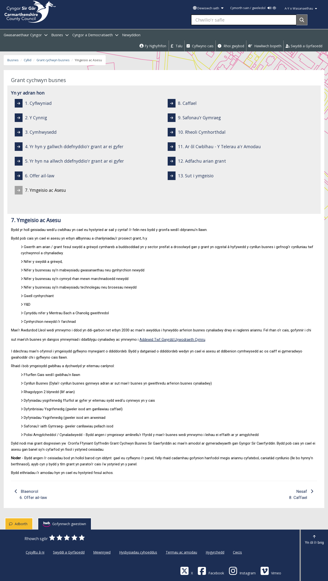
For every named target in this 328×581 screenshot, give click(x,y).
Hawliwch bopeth (264, 46)
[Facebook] (210, 570)
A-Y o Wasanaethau (301, 8)
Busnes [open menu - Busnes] (60, 35)
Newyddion (131, 35)
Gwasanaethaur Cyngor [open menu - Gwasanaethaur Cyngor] (26, 35)
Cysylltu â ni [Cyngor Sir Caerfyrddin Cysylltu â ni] (35, 552)
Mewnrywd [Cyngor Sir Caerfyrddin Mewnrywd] (102, 552)
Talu (176, 46)
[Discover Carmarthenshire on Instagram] (242, 570)
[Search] (301, 19)
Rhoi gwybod (231, 46)
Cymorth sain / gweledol (253, 8)
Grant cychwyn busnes (53, 60)
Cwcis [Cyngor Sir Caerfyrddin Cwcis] (237, 552)
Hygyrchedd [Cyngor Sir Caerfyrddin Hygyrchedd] (215, 552)
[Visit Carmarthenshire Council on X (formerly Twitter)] (186, 570)
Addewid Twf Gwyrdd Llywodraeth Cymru (172, 339)
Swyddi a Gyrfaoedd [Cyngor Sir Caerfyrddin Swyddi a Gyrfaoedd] (69, 552)
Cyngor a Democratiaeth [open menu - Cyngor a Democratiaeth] (95, 35)
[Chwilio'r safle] (244, 19)
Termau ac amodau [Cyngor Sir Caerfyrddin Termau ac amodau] (181, 552)
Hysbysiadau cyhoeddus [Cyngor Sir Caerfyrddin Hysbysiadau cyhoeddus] (138, 552)
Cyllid (27, 60)
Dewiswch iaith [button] (208, 8)
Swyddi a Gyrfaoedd (304, 46)
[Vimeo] (270, 570)
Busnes (13, 60)
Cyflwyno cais (200, 46)
